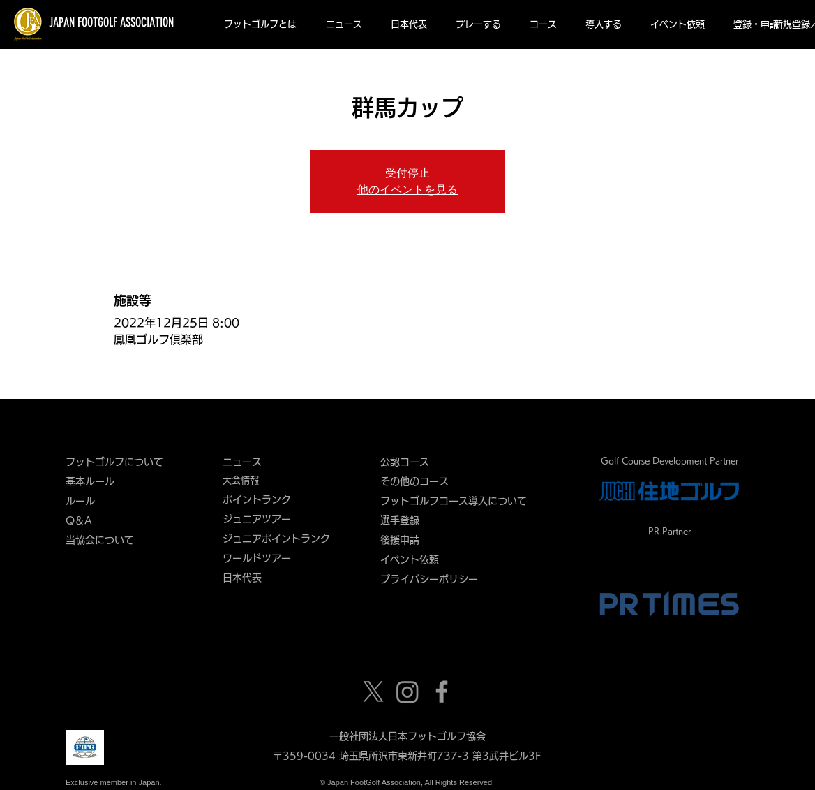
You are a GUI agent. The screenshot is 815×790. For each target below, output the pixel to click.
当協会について (104, 540)
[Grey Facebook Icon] (441, 691)
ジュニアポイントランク (276, 538)
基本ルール (90, 481)
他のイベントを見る (407, 190)
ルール (80, 501)
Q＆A (79, 520)
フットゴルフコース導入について (458, 501)
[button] (260, 24)
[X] (373, 691)
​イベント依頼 (409, 559)
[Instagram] (407, 691)
